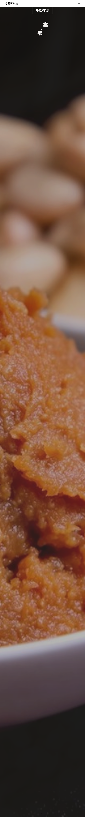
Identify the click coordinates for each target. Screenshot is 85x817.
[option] (42, 412)
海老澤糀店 (42, 10)
